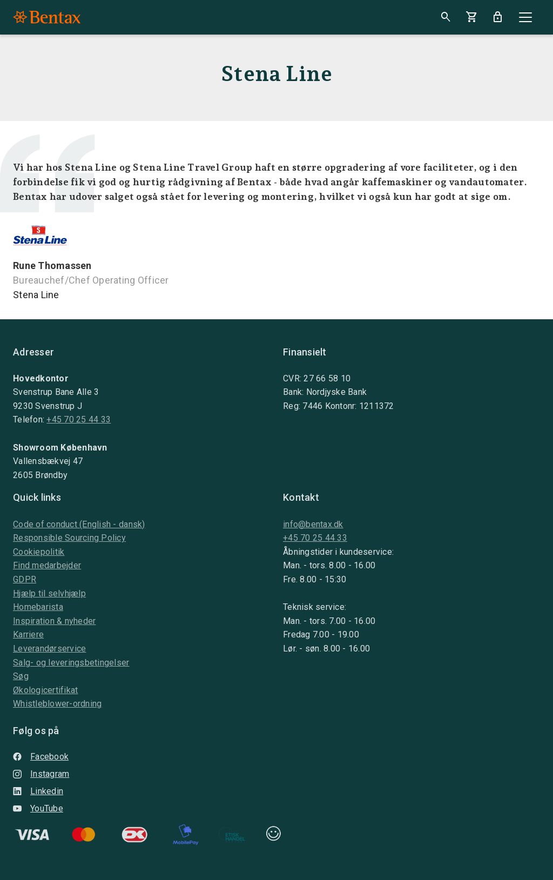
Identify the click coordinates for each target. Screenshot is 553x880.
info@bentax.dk (313, 524)
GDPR (24, 579)
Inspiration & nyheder (54, 621)
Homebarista (38, 607)
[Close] (525, 17)
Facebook (41, 756)
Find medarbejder (47, 565)
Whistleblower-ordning (57, 703)
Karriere (28, 634)
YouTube (38, 808)
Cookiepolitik (38, 552)
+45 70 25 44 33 (78, 419)
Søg (21, 676)
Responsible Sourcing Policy (69, 538)
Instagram (41, 774)
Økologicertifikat (45, 690)
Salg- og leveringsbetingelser (71, 662)
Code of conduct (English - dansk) (79, 524)
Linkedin (38, 791)
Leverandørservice (49, 648)
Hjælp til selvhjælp (49, 593)
